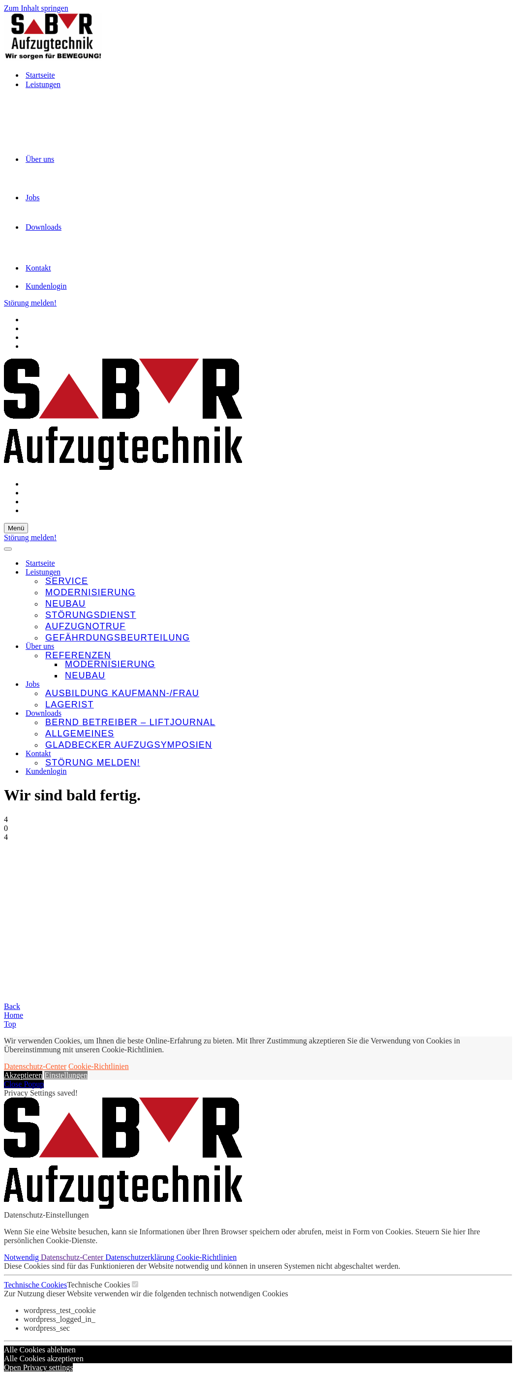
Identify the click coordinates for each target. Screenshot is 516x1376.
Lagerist (69, 704)
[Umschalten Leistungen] (507, 572)
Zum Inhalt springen (36, 8)
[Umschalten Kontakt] (507, 754)
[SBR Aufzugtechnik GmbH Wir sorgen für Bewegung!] (258, 37)
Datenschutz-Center (35, 1066)
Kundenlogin (46, 286)
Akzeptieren (23, 1075)
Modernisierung (90, 592)
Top (10, 1024)
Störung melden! (30, 303)
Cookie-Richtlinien (98, 1066)
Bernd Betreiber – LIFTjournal (130, 722)
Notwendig (22, 1257)
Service (66, 581)
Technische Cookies (35, 1285)
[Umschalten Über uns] (507, 646)
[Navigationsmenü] (16, 528)
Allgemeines (79, 733)
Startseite (40, 75)
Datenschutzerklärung (140, 1257)
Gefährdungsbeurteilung (117, 637)
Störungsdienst (90, 615)
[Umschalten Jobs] (507, 684)
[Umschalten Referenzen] (507, 655)
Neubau (65, 603)
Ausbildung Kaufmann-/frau (122, 693)
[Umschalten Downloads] (507, 713)
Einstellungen (66, 1075)
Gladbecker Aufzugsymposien (128, 744)
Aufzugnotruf (85, 626)
